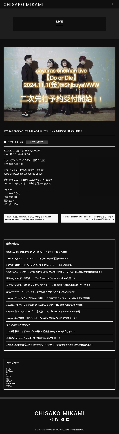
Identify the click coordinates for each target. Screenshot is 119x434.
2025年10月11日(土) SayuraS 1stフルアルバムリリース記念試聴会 (39, 265)
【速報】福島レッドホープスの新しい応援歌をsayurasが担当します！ (40, 331)
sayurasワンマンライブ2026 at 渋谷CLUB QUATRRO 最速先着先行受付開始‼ (44, 305)
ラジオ (8, 377)
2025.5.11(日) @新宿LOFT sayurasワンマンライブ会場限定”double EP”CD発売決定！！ (50, 344)
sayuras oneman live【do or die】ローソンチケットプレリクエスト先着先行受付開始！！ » (88, 218)
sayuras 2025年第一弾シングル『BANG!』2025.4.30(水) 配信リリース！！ (43, 318)
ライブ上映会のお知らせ (18, 325)
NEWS (40, 142)
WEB (8, 375)
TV (7, 373)
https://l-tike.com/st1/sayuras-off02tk (23, 173)
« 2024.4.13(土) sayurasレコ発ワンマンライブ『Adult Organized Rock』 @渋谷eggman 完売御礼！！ (28, 218)
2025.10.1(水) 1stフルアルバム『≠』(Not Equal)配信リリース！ (37, 258)
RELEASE (10, 383)
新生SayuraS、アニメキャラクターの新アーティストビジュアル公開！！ (42, 291)
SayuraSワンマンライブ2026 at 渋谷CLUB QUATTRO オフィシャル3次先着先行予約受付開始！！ (54, 272)
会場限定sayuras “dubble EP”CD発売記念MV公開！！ (33, 338)
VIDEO (9, 386)
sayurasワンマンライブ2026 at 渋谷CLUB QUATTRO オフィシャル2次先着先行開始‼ (48, 298)
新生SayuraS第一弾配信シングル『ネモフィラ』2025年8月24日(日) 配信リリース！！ (48, 285)
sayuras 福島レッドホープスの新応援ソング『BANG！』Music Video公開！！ (45, 311)
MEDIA (9, 371)
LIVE (32, 142)
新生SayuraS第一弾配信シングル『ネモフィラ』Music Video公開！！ (40, 278)
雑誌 (7, 379)
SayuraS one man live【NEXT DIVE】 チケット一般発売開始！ (37, 252)
